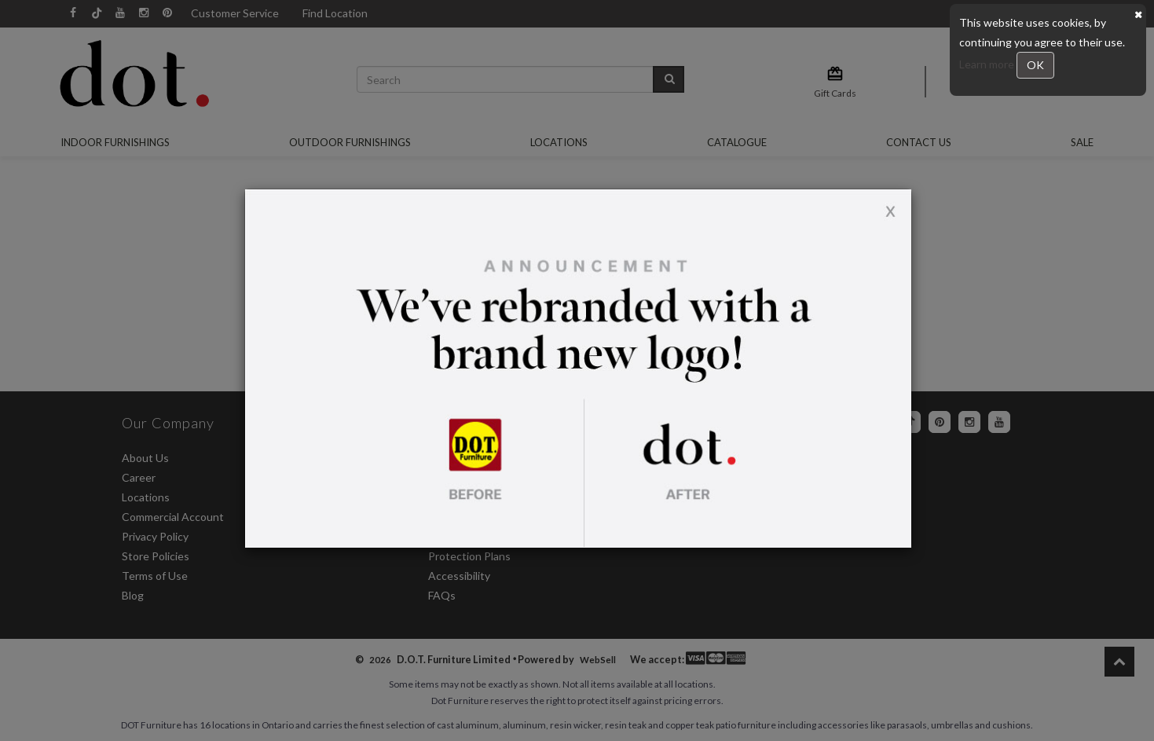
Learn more (988, 64)
